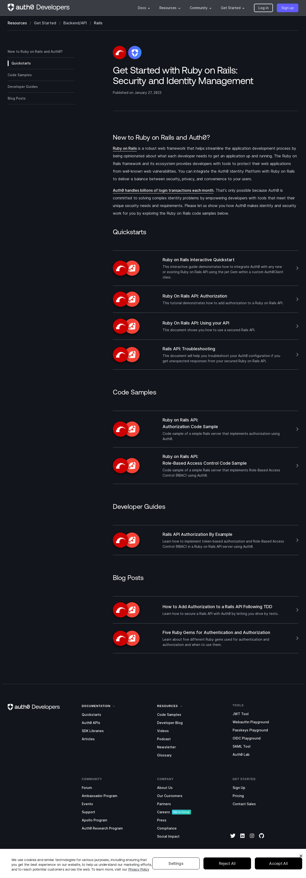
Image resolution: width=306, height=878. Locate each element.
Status (191, 869)
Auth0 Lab (241, 754)
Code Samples (169, 715)
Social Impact (168, 836)
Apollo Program (94, 820)
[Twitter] (233, 839)
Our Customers (169, 796)
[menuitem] (144, 8)
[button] (263, 8)
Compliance (167, 828)
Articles (88, 739)
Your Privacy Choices (269, 869)
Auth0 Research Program (102, 828)
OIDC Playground (247, 738)
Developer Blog (170, 723)
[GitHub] (261, 839)
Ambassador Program (99, 796)
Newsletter (166, 747)
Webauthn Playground (251, 722)
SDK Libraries (93, 731)
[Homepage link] (39, 8)
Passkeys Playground (250, 730)
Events (87, 804)
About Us (165, 788)
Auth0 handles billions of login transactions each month (163, 190)
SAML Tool (242, 746)
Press (161, 820)
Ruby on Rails (125, 148)
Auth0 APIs (91, 723)
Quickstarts (91, 715)
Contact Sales (244, 804)
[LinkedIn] (242, 839)
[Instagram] (252, 839)
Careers (163, 812)
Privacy (224, 869)
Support (88, 812)
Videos (163, 731)
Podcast (164, 739)
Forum (87, 788)
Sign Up (239, 788)
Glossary (164, 755)
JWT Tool (241, 714)
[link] (96, 705)
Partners (164, 804)
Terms (240, 869)
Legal (207, 869)
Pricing (238, 796)
